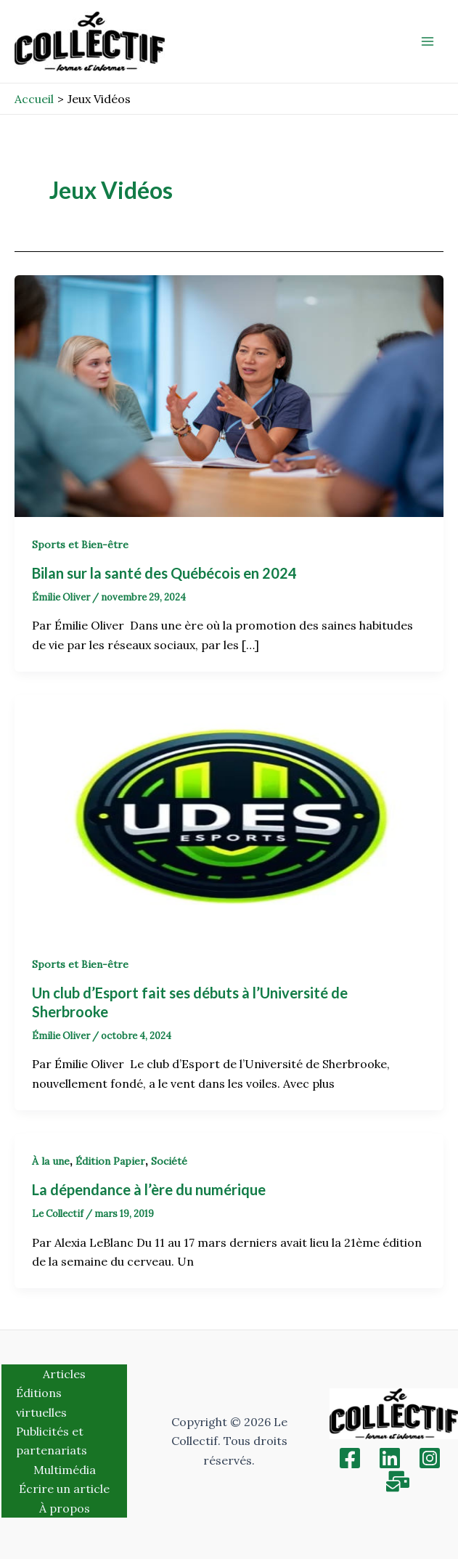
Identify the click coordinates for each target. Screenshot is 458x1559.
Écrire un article (64, 1488)
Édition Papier (110, 1161)
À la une (51, 1161)
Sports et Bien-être (80, 544)
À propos (64, 1508)
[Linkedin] (389, 1458)
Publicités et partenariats (51, 1440)
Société (169, 1161)
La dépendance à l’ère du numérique (149, 1189)
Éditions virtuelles (41, 1402)
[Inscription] (397, 1481)
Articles (64, 1374)
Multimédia (64, 1469)
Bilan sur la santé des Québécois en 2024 (166, 573)
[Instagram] (429, 1458)
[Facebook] (349, 1458)
